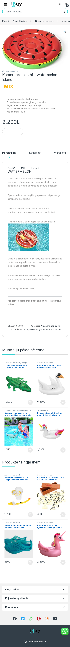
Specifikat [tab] (35, 152)
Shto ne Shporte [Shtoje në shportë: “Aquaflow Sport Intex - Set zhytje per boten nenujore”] (30, 514)
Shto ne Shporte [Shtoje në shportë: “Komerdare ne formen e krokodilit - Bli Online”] (30, 402)
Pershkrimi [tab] (9, 152)
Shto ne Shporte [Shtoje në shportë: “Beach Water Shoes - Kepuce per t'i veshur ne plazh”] (30, 562)
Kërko (63, 11)
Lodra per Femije (24, 410)
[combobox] (31, 11)
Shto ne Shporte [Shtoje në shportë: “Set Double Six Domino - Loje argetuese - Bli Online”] (63, 514)
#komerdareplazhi (52, 329)
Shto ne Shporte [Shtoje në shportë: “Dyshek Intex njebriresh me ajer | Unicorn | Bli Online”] (63, 450)
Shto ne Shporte (37, 641)
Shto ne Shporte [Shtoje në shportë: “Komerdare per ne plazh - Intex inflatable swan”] (63, 402)
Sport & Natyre (20, 21)
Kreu (4, 21)
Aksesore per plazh (44, 21)
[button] (65, 32)
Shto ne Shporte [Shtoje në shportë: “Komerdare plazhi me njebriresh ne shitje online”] (63, 562)
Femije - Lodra (10, 410)
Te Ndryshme (42, 410)
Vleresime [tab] (60, 152)
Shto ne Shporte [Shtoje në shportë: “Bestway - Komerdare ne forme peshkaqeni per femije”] (30, 450)
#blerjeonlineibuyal (32, 329)
